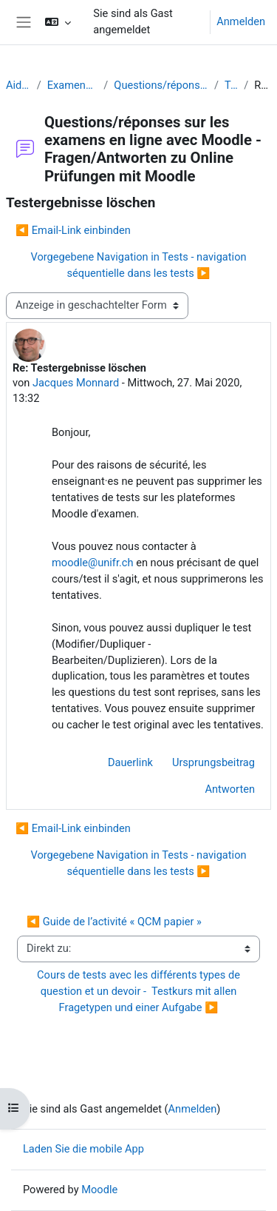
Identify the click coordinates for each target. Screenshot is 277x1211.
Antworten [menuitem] (230, 789)
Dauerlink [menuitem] (130, 762)
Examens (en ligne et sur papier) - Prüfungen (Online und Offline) (72, 85)
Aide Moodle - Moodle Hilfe (18, 85)
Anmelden (240, 21)
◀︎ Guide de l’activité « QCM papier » (114, 921)
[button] (58, 22)
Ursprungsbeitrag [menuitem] (213, 762)
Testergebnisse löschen (231, 85)
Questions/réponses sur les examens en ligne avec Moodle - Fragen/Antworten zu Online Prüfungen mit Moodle (161, 85)
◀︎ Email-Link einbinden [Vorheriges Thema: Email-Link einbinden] (73, 230)
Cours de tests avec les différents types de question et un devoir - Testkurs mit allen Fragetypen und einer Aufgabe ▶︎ (139, 991)
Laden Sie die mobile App (83, 1148)
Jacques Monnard (76, 382)
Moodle (99, 1189)
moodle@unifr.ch (93, 562)
